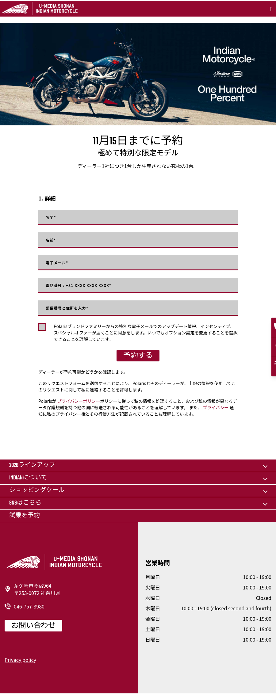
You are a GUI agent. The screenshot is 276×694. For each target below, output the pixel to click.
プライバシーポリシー (78, 401)
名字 (51, 217)
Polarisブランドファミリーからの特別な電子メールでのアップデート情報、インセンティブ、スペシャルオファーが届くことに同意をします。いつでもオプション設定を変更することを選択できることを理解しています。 (146, 332)
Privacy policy (20, 659)
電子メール (57, 263)
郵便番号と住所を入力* (67, 308)
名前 (51, 240)
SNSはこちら (25, 503)
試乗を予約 (24, 515)
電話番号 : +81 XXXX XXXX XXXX (78, 285)
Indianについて (28, 478)
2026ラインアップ (32, 465)
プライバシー (215, 407)
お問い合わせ (33, 626)
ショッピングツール (36, 490)
